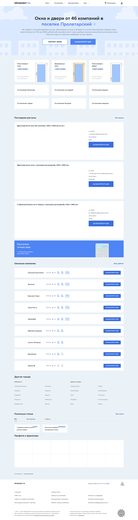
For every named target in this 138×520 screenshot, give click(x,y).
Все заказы (119, 118)
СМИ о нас (17, 495)
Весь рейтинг (119, 264)
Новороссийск (74, 386)
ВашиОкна (32, 354)
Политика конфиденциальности (98, 502)
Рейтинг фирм (55, 42)
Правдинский (18, 404)
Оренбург (73, 399)
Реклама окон (55, 492)
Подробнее (81, 515)
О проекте (17, 492)
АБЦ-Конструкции (35, 331)
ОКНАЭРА (32, 319)
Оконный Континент (36, 273)
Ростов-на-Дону (103, 399)
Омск (72, 395)
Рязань (100, 404)
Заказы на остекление (58, 495)
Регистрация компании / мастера (24, 502)
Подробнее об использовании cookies (43, 515)
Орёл (72, 404)
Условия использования (96, 499)
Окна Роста (32, 307)
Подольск (17, 399)
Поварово (17, 395)
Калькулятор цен (83, 42)
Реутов (47, 404)
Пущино (47, 395)
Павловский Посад (20, 386)
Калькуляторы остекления (59, 499)
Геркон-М (31, 366)
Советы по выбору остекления (24, 499)
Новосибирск (74, 390)
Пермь (100, 386)
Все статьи (120, 414)
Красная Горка (33, 296)
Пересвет (17, 390)
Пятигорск (101, 395)
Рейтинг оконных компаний (60, 502)
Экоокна (31, 284)
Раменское (48, 399)
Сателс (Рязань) (34, 342)
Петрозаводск (102, 390)
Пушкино (48, 390)
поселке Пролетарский (69, 24)
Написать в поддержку (95, 495)
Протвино (48, 386)
